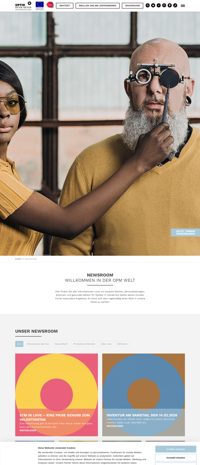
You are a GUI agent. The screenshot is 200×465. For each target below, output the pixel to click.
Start (18, 259)
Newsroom (31, 259)
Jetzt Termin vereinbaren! (185, 219)
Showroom (132, 5)
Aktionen (122, 344)
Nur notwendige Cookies (176, 444)
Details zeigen (154, 459)
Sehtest (64, 5)
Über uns (106, 344)
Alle (19, 344)
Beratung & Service (38, 344)
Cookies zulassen (176, 427)
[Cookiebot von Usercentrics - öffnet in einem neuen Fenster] (18, 459)
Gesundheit (61, 344)
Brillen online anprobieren (97, 5)
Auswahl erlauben (175, 435)
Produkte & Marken (84, 344)
